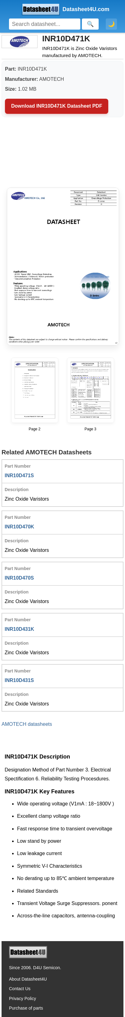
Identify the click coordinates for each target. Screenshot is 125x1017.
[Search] (44, 24)
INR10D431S (19, 680)
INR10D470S (19, 578)
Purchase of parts (26, 1008)
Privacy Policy (22, 998)
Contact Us (19, 988)
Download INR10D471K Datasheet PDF (56, 106)
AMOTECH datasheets (27, 724)
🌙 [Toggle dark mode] (111, 24)
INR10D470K (19, 526)
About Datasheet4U (28, 979)
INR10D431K (19, 629)
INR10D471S (19, 475)
